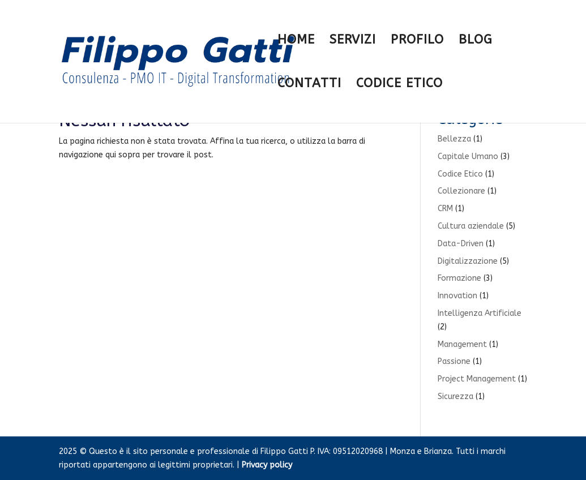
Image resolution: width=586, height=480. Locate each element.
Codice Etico (460, 174)
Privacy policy (267, 465)
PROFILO (417, 41)
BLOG (475, 41)
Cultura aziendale (471, 226)
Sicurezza (455, 396)
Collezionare (461, 191)
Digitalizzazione (468, 261)
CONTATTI (309, 85)
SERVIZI (353, 41)
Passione (454, 361)
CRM (445, 208)
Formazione (459, 278)
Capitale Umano (468, 156)
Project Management (477, 379)
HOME (296, 41)
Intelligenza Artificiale (479, 313)
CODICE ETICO (399, 85)
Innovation (457, 296)
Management (462, 344)
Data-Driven (461, 243)
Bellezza (454, 139)
